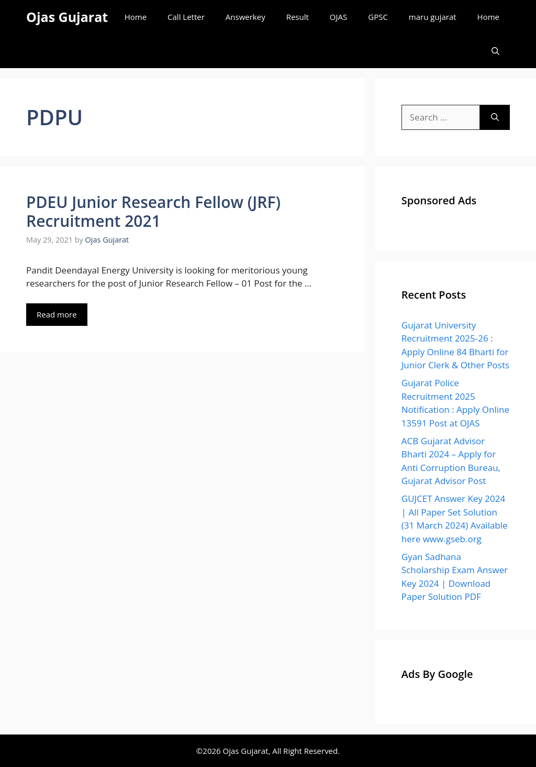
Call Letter (186, 17)
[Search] (495, 117)
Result (297, 17)
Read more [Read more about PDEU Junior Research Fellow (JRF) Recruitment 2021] (57, 314)
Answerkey (245, 17)
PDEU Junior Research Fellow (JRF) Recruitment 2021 (153, 211)
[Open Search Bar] (495, 51)
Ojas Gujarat (67, 17)
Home (136, 17)
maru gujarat (432, 17)
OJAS (338, 17)
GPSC (378, 17)
